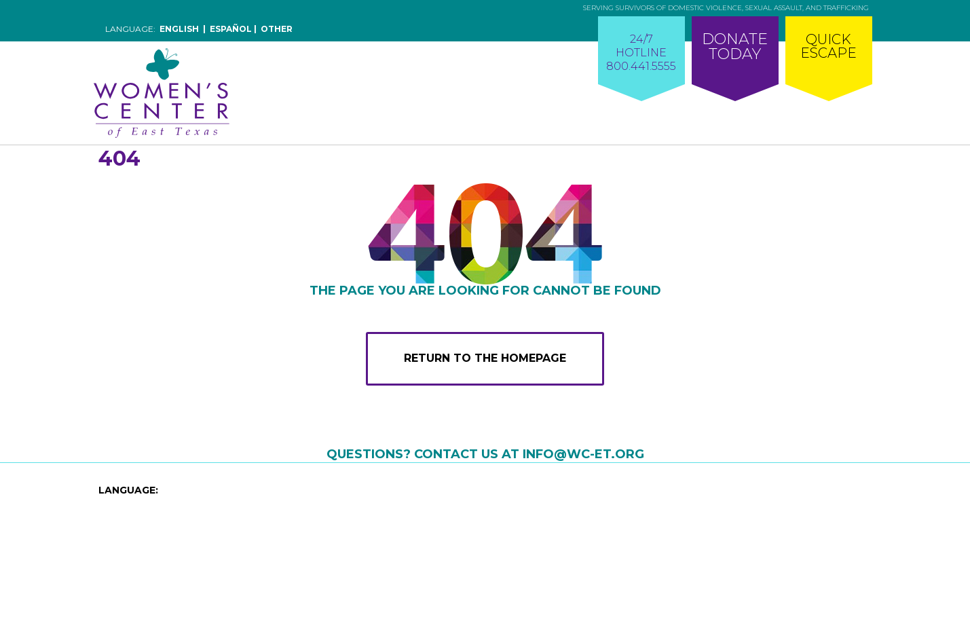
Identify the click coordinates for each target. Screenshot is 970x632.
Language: (199, 29)
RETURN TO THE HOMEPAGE (485, 358)
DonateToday (735, 46)
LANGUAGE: (128, 490)
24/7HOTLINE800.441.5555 (641, 53)
